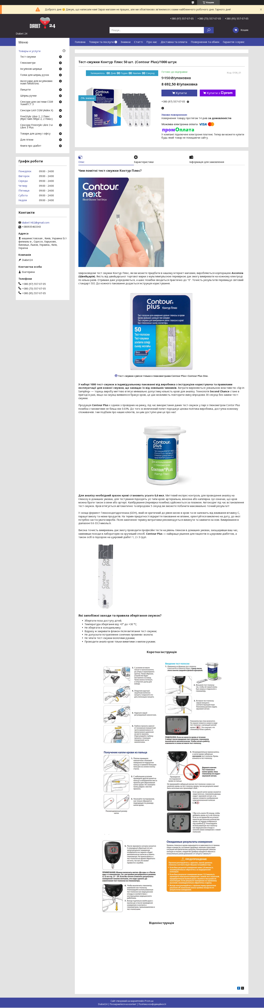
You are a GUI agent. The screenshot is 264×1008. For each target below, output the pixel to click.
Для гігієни (26, 139)
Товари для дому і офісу (35, 133)
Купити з (219, 93)
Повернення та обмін (205, 42)
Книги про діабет (30, 145)
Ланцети (25, 89)
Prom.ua (149, 1001)
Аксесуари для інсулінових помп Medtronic (36, 82)
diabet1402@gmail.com (35, 222)
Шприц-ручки (28, 95)
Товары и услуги (29, 51)
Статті (138, 42)
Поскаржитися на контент (123, 1004)
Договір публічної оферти (122, 50)
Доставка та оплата (174, 42)
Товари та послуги (101, 42)
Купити (181, 93)
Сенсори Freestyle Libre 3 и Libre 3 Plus (36, 126)
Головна (80, 42)
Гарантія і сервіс (234, 42)
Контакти (81, 50)
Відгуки (96, 50)
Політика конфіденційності (152, 1004)
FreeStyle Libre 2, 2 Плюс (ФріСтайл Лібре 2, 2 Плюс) (36, 118)
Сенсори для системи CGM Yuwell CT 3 (36, 103)
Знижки (125, 42)
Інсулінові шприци (31, 69)
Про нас (151, 42)
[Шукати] (209, 30)
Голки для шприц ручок (34, 75)
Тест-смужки (28, 56)
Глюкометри (27, 63)
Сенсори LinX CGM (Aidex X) (36, 110)
